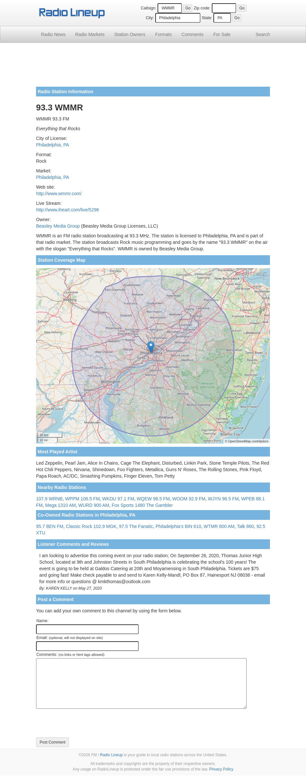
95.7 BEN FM (49, 526)
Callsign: (148, 8)
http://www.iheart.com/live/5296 (67, 209)
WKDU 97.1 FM (118, 498)
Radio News (53, 34)
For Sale (222, 34)
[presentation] (85, 723)
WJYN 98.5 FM (223, 498)
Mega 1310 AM (60, 505)
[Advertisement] (153, 67)
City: (150, 18)
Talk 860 (245, 526)
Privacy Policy (221, 769)
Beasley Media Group (58, 226)
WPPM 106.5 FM (82, 498)
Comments (193, 34)
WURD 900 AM (93, 505)
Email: (69, 637)
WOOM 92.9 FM (188, 498)
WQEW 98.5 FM (153, 498)
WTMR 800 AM (219, 526)
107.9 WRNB (49, 498)
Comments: (70, 654)
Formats (163, 34)
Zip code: (202, 8)
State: (207, 18)
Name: (42, 621)
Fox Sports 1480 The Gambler (142, 505)
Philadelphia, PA (52, 144)
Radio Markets (89, 34)
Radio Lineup (111, 755)
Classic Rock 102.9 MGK (91, 526)
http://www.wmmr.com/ (59, 193)
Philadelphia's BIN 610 (178, 526)
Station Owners (130, 34)
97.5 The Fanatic (136, 526)
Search (263, 34)
